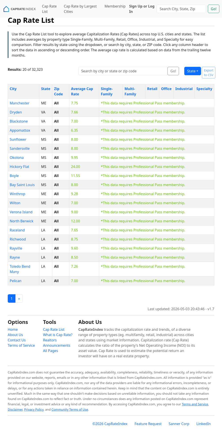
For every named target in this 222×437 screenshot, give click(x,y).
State (191, 71)
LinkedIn (203, 423)
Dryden (16, 112)
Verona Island (21, 212)
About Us (15, 334)
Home (13, 329)
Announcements (56, 345)
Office (166, 88)
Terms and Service (195, 404)
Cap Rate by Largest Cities (80, 9)
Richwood (18, 239)
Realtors (50, 340)
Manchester (19, 103)
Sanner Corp (179, 423)
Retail (152, 88)
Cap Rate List (49, 9)
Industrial (184, 88)
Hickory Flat (19, 166)
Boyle (14, 175)
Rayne (15, 257)
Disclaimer (15, 409)
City (13, 88)
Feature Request (148, 423)
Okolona (17, 157)
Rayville (16, 248)
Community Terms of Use (69, 409)
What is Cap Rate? (57, 334)
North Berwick (21, 221)
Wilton (15, 202)
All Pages (50, 350)
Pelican (16, 280)
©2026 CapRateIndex (110, 423)
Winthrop (17, 193)
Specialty (204, 88)
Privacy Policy (33, 409)
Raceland (17, 230)
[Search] (181, 9)
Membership (115, 6)
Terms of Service (21, 345)
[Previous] (19, 298)
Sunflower (18, 139)
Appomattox (20, 130)
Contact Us (17, 340)
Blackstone (19, 121)
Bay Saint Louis (22, 184)
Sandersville (20, 148)
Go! (213, 8)
